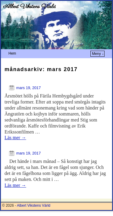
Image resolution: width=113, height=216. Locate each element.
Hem (12, 53)
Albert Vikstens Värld (29, 7)
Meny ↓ (98, 54)
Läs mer (15, 137)
